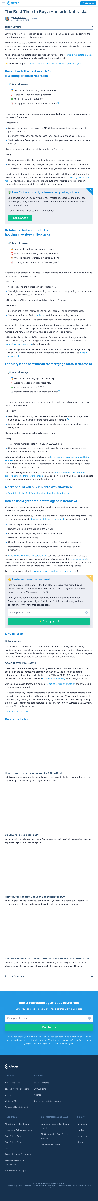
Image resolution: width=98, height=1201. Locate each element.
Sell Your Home (41, 1082)
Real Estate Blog (13, 1136)
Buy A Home (40, 1088)
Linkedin (81, 1142)
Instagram (82, 1136)
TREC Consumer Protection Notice (65, 1186)
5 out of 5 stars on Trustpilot (61, 684)
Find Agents (88, 3)
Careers (9, 1095)
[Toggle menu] (3, 3)
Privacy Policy (12, 1186)
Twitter (80, 1130)
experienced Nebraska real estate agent (27, 555)
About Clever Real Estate (17, 1124)
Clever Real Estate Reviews (47, 1101)
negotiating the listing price (18, 344)
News (7, 1148)
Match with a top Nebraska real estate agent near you (54, 63)
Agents (37, 1095)
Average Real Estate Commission (15, 1162)
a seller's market (79, 559)
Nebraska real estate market (78, 54)
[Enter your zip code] (49, 612)
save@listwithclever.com (17, 1088)
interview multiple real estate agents (47, 519)
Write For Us (11, 1101)
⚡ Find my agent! (49, 621)
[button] (49, 612)
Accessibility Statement (16, 1107)
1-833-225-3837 (13, 1082)
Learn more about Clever (17, 711)
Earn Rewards (20, 217)
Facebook (82, 1124)
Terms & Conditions (24, 1186)
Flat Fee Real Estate (50, 1144)
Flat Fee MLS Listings (15, 1170)
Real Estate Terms (13, 1142)
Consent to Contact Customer (43, 1186)
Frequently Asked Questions (18, 1130)
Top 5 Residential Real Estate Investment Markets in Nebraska (38, 493)
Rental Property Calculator (18, 1154)
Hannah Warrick (19, 17)
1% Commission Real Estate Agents (54, 1136)
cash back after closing (53, 678)
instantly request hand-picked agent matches (55, 571)
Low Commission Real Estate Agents (55, 1126)
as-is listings (39, 315)
